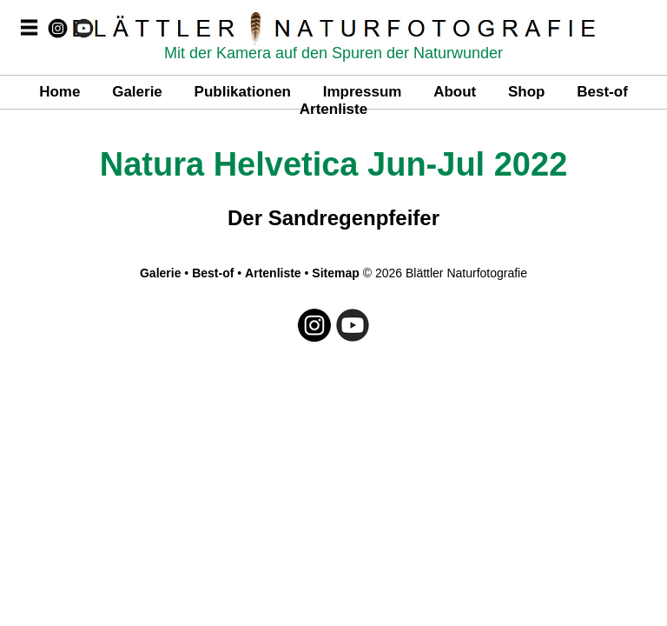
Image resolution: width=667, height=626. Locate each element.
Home (59, 91)
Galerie (137, 91)
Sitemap (335, 273)
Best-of (602, 91)
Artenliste (333, 109)
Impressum (362, 91)
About (454, 91)
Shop (526, 91)
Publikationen (243, 91)
